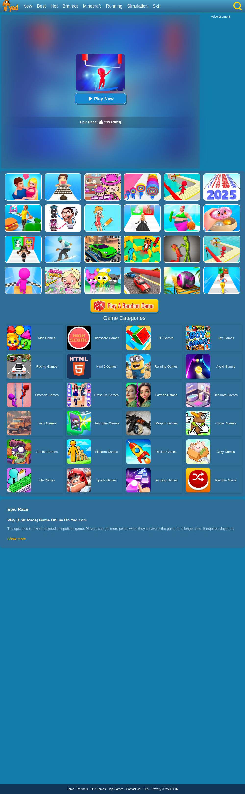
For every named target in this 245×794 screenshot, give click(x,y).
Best (41, 6)
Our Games (98, 789)
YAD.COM (172, 789)
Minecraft (92, 6)
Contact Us (133, 789)
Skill (157, 6)
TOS (146, 789)
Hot (54, 6)
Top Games (115, 789)
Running (114, 6)
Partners (82, 789)
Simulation (137, 6)
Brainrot (70, 6)
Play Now (100, 99)
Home (70, 789)
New (27, 6)
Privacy (156, 789)
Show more (16, 539)
